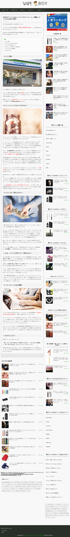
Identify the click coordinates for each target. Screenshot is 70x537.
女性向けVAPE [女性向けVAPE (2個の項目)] (18, 490)
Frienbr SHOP (49, 417)
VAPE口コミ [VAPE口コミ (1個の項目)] (20, 486)
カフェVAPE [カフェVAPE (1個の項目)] (7, 484)
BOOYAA (48, 434)
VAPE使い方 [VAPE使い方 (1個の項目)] (4, 490)
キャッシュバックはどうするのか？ (11, 43)
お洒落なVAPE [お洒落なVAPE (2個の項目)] (31, 484)
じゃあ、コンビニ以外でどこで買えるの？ (12, 46)
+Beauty (47, 163)
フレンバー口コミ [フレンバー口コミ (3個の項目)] (13, 484)
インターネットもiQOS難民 (10, 48)
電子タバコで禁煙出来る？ (51, 472)
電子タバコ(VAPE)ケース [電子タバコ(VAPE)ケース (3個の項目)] (28, 486)
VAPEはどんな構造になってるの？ (53, 468)
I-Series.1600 (49, 142)
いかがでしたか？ (8, 50)
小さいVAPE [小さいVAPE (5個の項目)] (14, 482)
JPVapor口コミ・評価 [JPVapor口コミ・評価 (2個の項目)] (26, 490)
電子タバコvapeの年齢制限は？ (52, 493)
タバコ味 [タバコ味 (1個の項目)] (29, 482)
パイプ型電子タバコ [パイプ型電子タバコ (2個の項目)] (21, 488)
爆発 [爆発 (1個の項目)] (32, 482)
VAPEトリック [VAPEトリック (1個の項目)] (53, 504)
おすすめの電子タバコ (51, 130)
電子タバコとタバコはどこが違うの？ (54, 463)
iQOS (47, 167)
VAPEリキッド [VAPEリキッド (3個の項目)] (14, 488)
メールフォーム (4, 530)
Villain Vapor (48, 442)
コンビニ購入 (7, 41)
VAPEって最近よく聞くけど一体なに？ (54, 459)
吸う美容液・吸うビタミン (51, 134)
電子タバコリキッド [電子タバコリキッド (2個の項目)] (11, 490)
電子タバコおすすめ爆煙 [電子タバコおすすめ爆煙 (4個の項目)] (22, 482)
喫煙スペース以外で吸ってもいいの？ (54, 497)
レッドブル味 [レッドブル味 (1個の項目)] (36, 482)
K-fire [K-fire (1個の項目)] (21, 484)
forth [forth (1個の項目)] (37, 488)
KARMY (47, 438)
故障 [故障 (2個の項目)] (18, 484)
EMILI (47, 151)
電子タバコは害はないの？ (51, 488)
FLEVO (47, 147)
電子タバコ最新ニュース (51, 138)
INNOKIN (48, 446)
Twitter (3, 532)
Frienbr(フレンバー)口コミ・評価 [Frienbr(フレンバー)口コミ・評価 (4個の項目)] (11, 486)
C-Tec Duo (48, 155)
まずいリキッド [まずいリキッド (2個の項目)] (32, 488)
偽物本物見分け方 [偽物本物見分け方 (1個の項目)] (8, 482)
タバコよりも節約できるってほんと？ (54, 480)
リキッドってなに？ (50, 476)
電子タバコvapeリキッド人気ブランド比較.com (33, 535)
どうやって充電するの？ (51, 484)
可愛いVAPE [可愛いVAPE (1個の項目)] (25, 484)
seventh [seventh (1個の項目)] (27, 488)
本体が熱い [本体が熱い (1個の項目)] (37, 484)
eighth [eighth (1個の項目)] (3, 482)
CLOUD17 (48, 159)
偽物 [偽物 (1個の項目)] (39, 488)
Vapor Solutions (49, 430)
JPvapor (47, 421)
